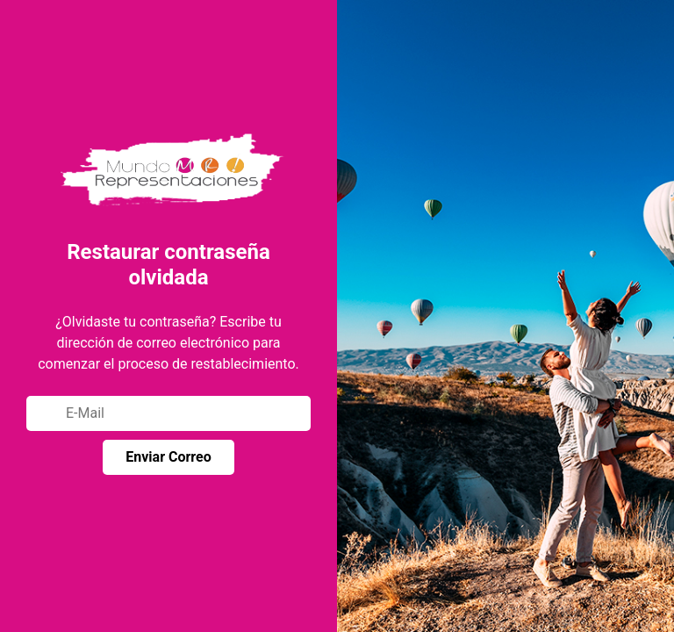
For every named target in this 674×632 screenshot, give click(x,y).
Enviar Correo (168, 457)
